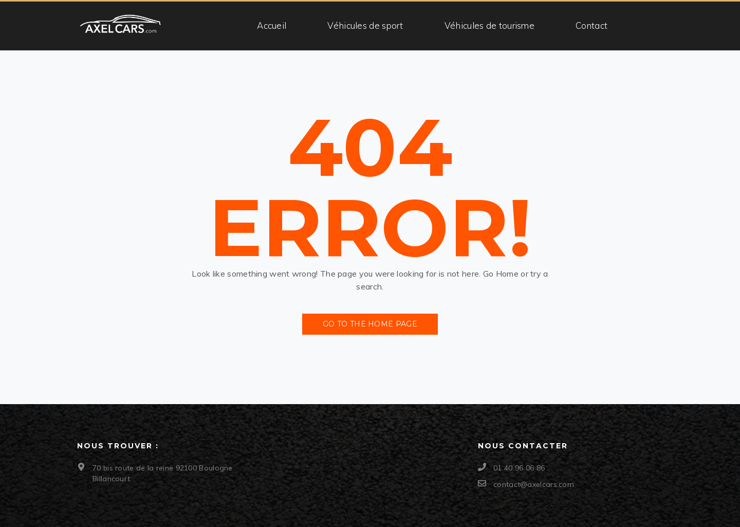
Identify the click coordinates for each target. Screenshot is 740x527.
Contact (591, 25)
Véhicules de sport (365, 25)
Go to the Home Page (370, 324)
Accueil (271, 25)
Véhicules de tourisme (489, 25)
